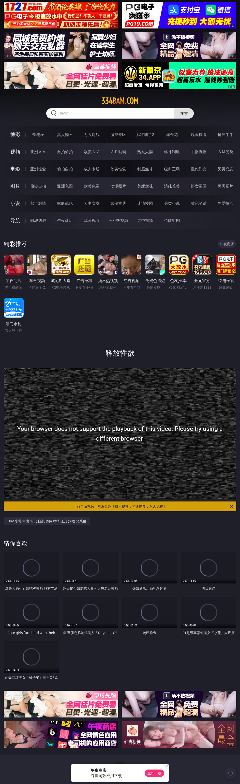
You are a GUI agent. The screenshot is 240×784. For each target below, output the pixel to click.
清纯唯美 (172, 186)
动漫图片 (118, 186)
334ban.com (119, 101)
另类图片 (225, 186)
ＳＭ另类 (225, 151)
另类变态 (225, 169)
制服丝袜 (145, 169)
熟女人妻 (145, 151)
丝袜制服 (172, 151)
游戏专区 (118, 134)
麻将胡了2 (145, 134)
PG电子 (38, 134)
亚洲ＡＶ (38, 151)
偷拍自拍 (65, 169)
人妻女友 (92, 203)
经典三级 (172, 169)
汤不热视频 (118, 220)
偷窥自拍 (38, 186)
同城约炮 (38, 220)
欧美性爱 (118, 169)
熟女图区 (199, 186)
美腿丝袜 (145, 186)
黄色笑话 (199, 203)
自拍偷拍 (65, 151)
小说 (15, 203)
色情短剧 (172, 220)
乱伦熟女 (199, 169)
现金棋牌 (199, 134)
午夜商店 (65, 220)
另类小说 (172, 203)
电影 (15, 168)
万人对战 (92, 134)
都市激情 (38, 203)
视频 (15, 151)
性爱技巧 (225, 203)
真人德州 (65, 134)
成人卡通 (92, 169)
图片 (15, 186)
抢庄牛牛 (225, 134)
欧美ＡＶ (92, 151)
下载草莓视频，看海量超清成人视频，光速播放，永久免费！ (154, 506)
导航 (15, 220)
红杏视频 (145, 220)
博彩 (15, 134)
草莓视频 (92, 220)
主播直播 (199, 151)
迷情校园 (145, 203)
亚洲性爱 (38, 169)
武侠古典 (118, 203)
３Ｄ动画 (118, 151)
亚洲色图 (65, 186)
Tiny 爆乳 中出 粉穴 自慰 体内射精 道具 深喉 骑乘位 (46, 521)
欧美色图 (92, 186)
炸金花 (172, 134)
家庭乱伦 (65, 203)
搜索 (184, 113)
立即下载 (154, 773)
